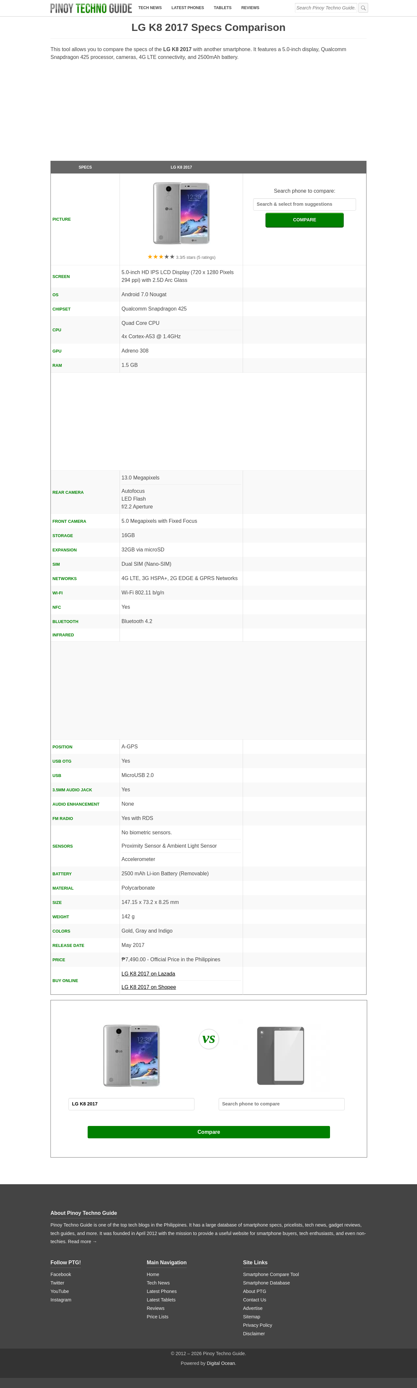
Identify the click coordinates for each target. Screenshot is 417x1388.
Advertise (253, 1308)
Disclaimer (254, 1333)
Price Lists (157, 1316)
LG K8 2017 (181, 167)
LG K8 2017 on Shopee (149, 987)
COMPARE (305, 219)
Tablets (222, 8)
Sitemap (251, 1316)
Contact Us (254, 1299)
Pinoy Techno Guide (92, 1213)
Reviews (250, 8)
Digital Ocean (221, 1363)
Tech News (150, 8)
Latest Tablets (161, 1299)
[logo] (91, 8)
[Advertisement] (208, 113)
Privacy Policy (257, 1325)
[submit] (363, 8)
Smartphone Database (266, 1282)
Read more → (82, 1241)
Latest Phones (187, 8)
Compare (208, 1132)
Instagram (60, 1299)
